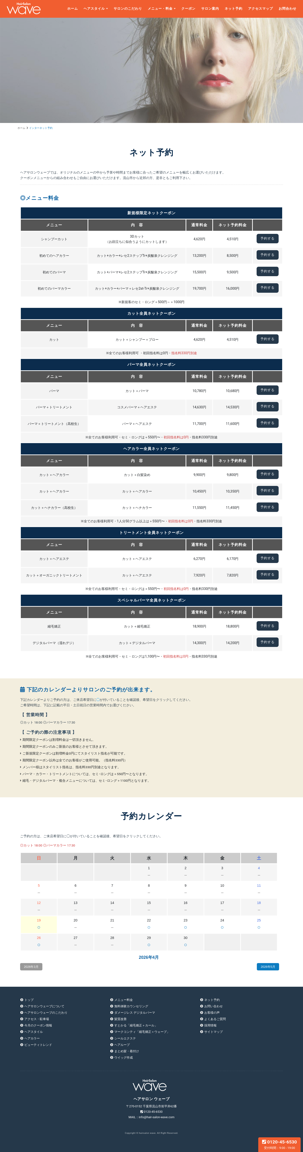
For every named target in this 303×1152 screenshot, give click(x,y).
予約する (267, 238)
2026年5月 (268, 967)
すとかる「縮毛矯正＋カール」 (135, 1025)
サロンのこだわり (128, 9)
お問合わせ (287, 9)
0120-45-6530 (279, 1144)
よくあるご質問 (215, 1019)
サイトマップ (213, 1032)
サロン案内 (210, 9)
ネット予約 (233, 9)
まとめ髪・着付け (126, 1051)
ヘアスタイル (94, 9)
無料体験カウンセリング (131, 1006)
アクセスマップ (260, 9)
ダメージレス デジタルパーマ (134, 1012)
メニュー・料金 (160, 9)
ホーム (72, 9)
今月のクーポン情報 (38, 1025)
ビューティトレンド (38, 1045)
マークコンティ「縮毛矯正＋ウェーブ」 (142, 1032)
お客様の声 (212, 1012)
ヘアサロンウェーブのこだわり (45, 1012)
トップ (29, 1000)
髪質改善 (120, 1019)
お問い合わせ (213, 1006)
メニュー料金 (123, 1000)
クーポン (188, 9)
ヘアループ (122, 1045)
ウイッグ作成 (123, 1057)
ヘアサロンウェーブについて (44, 1006)
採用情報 (210, 1025)
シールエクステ (125, 1038)
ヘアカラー (32, 1038)
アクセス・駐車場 (36, 1019)
